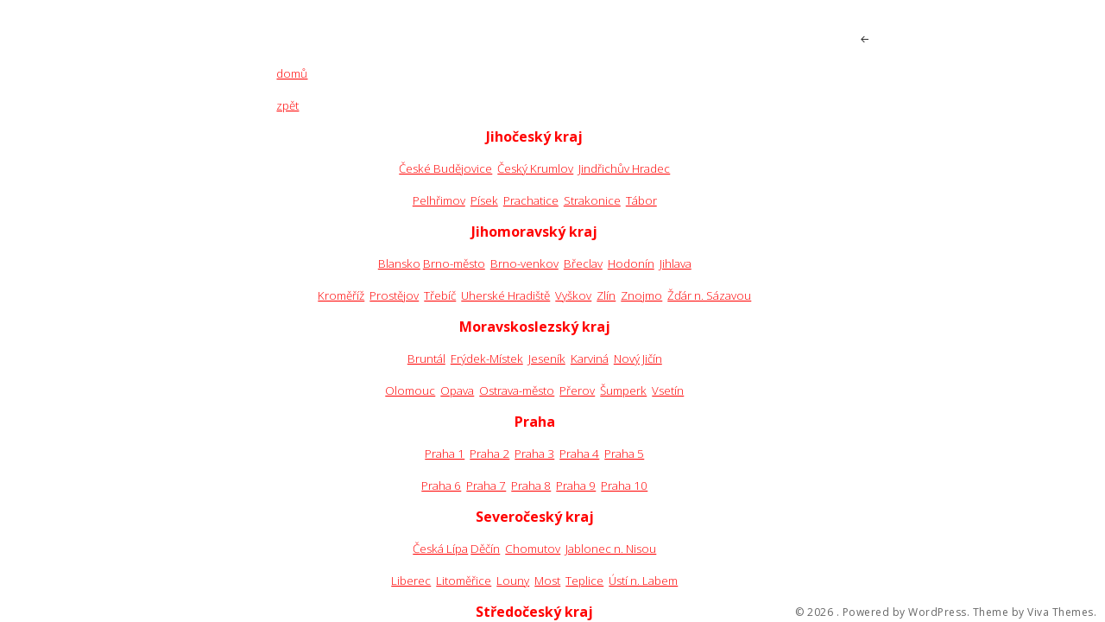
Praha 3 (534, 453)
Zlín (606, 295)
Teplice (584, 580)
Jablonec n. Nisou (610, 548)
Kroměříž (341, 295)
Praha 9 (576, 485)
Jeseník (546, 358)
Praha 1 (444, 453)
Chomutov (532, 548)
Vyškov (573, 295)
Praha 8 (531, 485)
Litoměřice (463, 580)
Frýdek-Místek (487, 358)
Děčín (485, 548)
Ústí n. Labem (643, 580)
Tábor (641, 200)
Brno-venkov (524, 263)
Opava (457, 390)
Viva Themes (1060, 612)
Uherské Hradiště (505, 295)
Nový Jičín (638, 358)
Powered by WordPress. (906, 612)
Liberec (411, 580)
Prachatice (531, 200)
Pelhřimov (439, 200)
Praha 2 (489, 453)
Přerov (577, 390)
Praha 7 (486, 485)
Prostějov (394, 295)
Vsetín (668, 390)
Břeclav (583, 263)
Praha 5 (624, 453)
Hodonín (631, 263)
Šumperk (623, 390)
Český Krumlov (535, 168)
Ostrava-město (516, 390)
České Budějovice (445, 168)
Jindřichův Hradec (624, 168)
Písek (484, 200)
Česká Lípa (440, 548)
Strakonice (592, 200)
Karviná (590, 358)
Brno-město (454, 263)
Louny (512, 580)
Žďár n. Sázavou (709, 295)
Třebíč (440, 295)
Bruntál (426, 358)
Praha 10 (624, 485)
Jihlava (675, 263)
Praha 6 (441, 485)
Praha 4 (579, 453)
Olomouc (410, 390)
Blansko (399, 263)
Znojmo (641, 295)
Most (547, 580)
